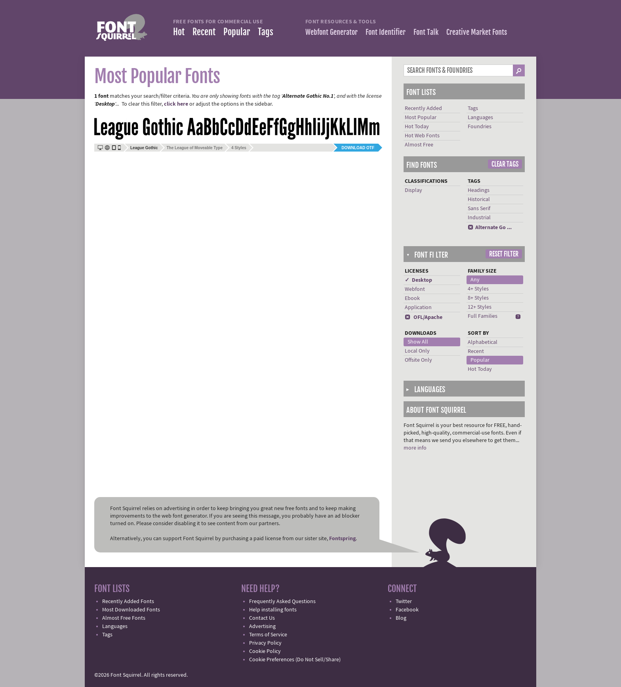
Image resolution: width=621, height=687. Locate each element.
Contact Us (262, 618)
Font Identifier (386, 32)
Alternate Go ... (490, 228)
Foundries (479, 126)
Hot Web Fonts (422, 135)
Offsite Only (418, 360)
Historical (479, 199)
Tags (265, 32)
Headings (479, 190)
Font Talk (425, 32)
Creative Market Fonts (476, 32)
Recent (203, 32)
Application (418, 307)
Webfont (415, 289)
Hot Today (417, 126)
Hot (179, 32)
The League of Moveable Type (194, 148)
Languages (480, 117)
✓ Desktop (418, 280)
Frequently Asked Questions (282, 601)
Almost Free (419, 144)
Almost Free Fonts (123, 618)
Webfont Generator (331, 32)
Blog (401, 618)
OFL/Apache (423, 317)
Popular (236, 32)
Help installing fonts (273, 609)
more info (415, 448)
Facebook (407, 609)
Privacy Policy (265, 643)
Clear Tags (504, 164)
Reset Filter (503, 254)
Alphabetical (482, 342)
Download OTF (357, 148)
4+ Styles (478, 288)
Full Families (482, 316)
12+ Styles (479, 307)
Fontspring (342, 539)
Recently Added (423, 108)
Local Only (417, 351)
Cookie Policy (265, 651)
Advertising (262, 626)
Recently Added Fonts (128, 601)
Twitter (404, 601)
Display (413, 190)
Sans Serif (479, 208)
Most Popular (420, 117)
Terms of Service (268, 634)
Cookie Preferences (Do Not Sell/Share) (295, 659)
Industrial (479, 217)
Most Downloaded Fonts (131, 609)
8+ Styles (478, 298)
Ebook (412, 298)
